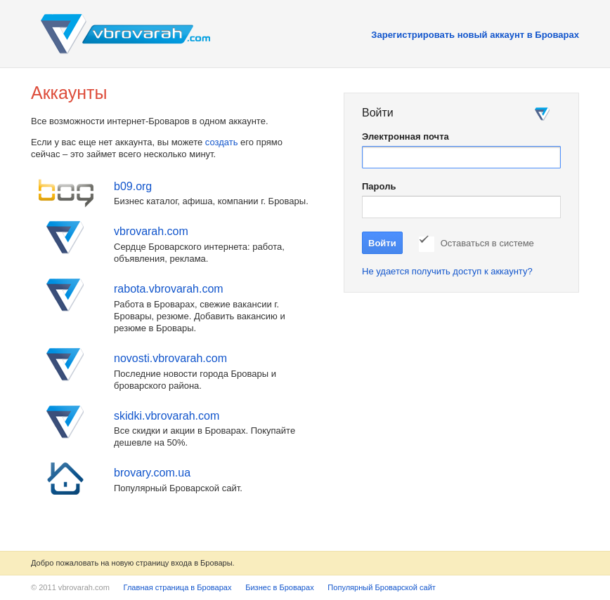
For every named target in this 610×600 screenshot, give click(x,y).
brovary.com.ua (152, 473)
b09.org (133, 186)
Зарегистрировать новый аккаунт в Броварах (475, 34)
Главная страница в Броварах (178, 587)
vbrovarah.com (151, 231)
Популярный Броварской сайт (381, 587)
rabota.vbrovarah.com (168, 289)
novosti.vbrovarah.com (170, 358)
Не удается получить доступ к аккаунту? (447, 271)
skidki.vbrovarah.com (166, 416)
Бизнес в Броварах (279, 587)
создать (221, 142)
